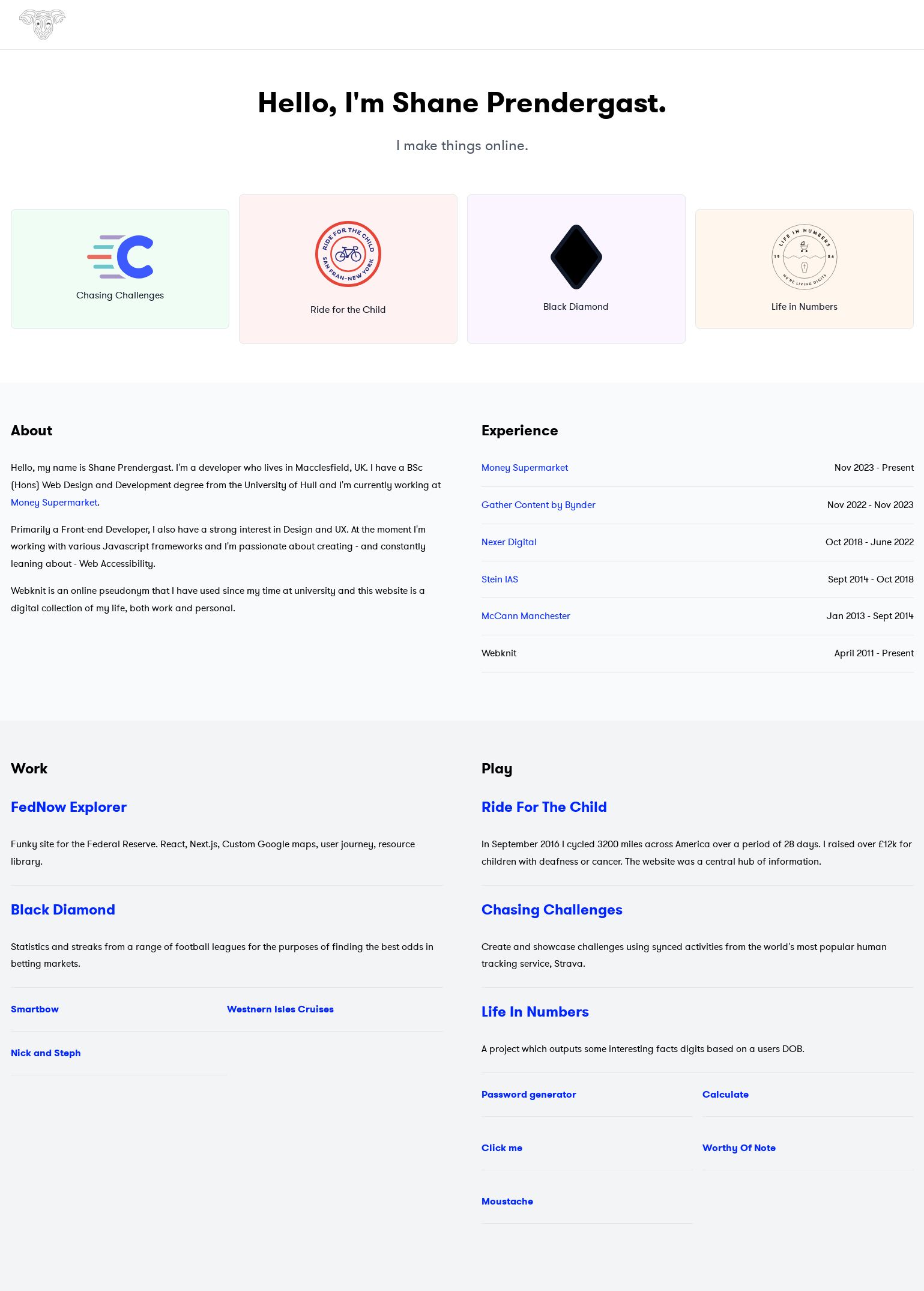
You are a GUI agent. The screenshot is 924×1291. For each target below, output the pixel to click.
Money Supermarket (54, 502)
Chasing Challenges (552, 909)
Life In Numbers (535, 1011)
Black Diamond (63, 909)
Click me (502, 1147)
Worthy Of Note (739, 1147)
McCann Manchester (526, 616)
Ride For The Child (544, 807)
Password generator (529, 1094)
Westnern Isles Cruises (280, 1009)
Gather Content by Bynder (539, 505)
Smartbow (35, 1009)
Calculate (725, 1094)
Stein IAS (500, 579)
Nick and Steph (46, 1053)
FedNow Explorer (69, 807)
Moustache (507, 1201)
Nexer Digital (509, 542)
